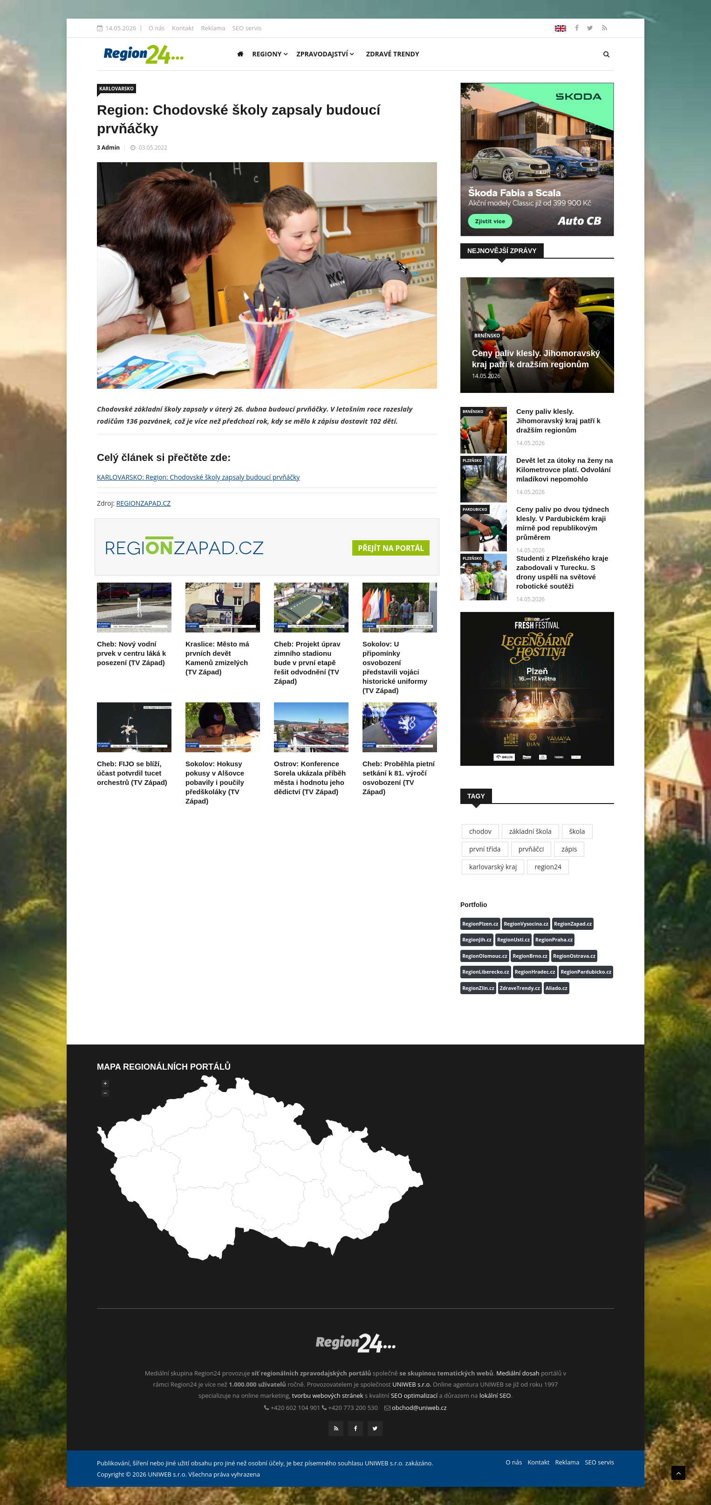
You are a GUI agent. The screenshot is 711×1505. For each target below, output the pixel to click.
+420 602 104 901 (296, 1407)
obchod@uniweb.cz (419, 1407)
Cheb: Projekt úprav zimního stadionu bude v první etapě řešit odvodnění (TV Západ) (307, 662)
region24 (547, 866)
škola (577, 831)
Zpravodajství (325, 53)
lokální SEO (495, 1395)
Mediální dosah (518, 1373)
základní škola (530, 831)
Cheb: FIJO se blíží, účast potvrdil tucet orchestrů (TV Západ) (132, 773)
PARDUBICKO (475, 509)
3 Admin (108, 147)
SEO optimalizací (414, 1395)
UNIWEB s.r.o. (411, 1384)
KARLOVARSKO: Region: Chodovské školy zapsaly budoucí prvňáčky (198, 477)
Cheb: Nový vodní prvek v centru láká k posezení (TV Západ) (131, 653)
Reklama (213, 28)
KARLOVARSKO (116, 88)
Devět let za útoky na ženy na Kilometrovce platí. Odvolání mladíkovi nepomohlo (564, 469)
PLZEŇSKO (472, 460)
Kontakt (183, 28)
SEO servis (247, 28)
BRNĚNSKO (487, 335)
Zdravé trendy (392, 53)
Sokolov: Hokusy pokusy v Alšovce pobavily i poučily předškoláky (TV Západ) (214, 782)
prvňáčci (531, 849)
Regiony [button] (269, 53)
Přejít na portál (390, 548)
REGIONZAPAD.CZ (143, 503)
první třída (485, 849)
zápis (569, 849)
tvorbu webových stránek (327, 1395)
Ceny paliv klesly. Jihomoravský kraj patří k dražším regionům (558, 420)
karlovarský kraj (493, 866)
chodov (480, 831)
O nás (157, 28)
